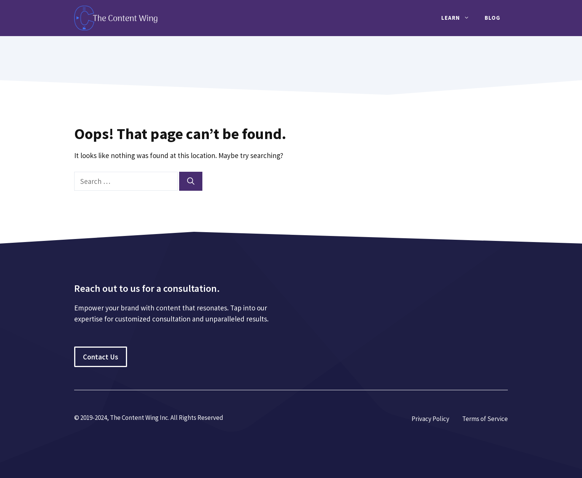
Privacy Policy (430, 419)
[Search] (190, 181)
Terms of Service (485, 419)
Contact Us (100, 356)
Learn (459, 17)
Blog (492, 17)
